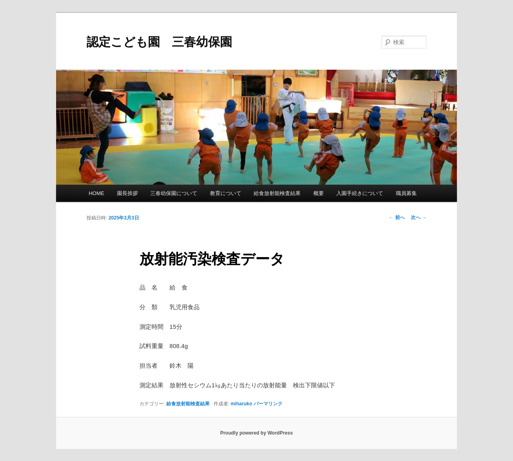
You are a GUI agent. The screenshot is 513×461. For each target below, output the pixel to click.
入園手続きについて (359, 193)
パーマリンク (268, 404)
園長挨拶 (127, 193)
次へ (418, 217)
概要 (318, 193)
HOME (96, 193)
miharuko (241, 404)
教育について (225, 193)
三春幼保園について (173, 193)
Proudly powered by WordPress (256, 433)
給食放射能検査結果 (277, 193)
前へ (396, 217)
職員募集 (406, 193)
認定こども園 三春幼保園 (159, 41)
